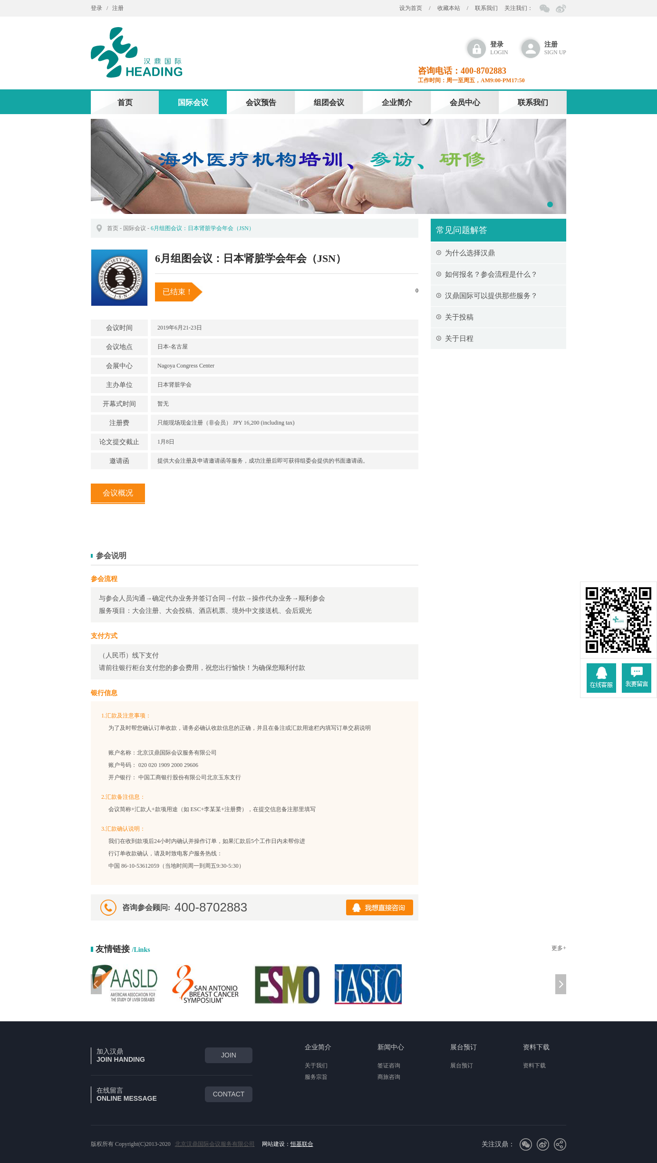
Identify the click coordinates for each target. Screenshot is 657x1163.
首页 (125, 102)
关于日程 (459, 338)
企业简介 (397, 102)
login (499, 48)
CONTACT (229, 1094)
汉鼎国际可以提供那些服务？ (491, 296)
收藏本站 (448, 8)
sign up (555, 48)
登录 (96, 8)
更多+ (558, 948)
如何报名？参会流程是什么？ (491, 274)
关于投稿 (459, 317)
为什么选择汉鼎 (470, 253)
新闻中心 (390, 1047)
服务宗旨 (316, 1077)
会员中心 (465, 102)
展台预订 (463, 1047)
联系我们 (486, 8)
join (228, 1055)
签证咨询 (388, 1065)
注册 (118, 8)
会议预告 (261, 102)
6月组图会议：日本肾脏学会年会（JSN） (202, 228)
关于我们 (316, 1065)
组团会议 (329, 102)
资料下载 (536, 1047)
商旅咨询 (388, 1077)
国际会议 (193, 102)
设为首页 (410, 8)
